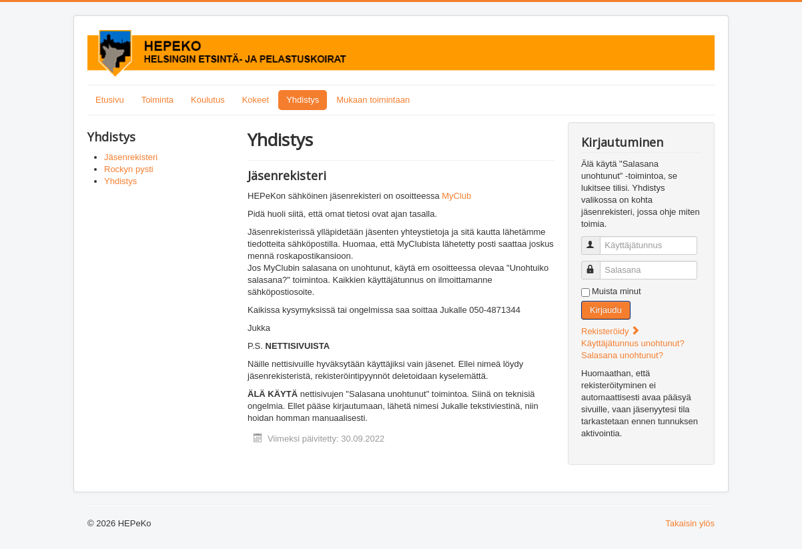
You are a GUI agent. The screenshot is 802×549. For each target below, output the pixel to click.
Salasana (596, 264)
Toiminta (157, 100)
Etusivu (109, 100)
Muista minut (616, 291)
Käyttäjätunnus (596, 239)
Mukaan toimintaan (373, 100)
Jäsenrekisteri (130, 157)
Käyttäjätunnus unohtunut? (633, 343)
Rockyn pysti (128, 169)
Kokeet (255, 100)
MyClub (456, 196)
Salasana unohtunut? (622, 355)
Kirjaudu (606, 310)
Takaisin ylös (690, 523)
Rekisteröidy (611, 331)
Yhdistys (302, 100)
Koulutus (208, 100)
